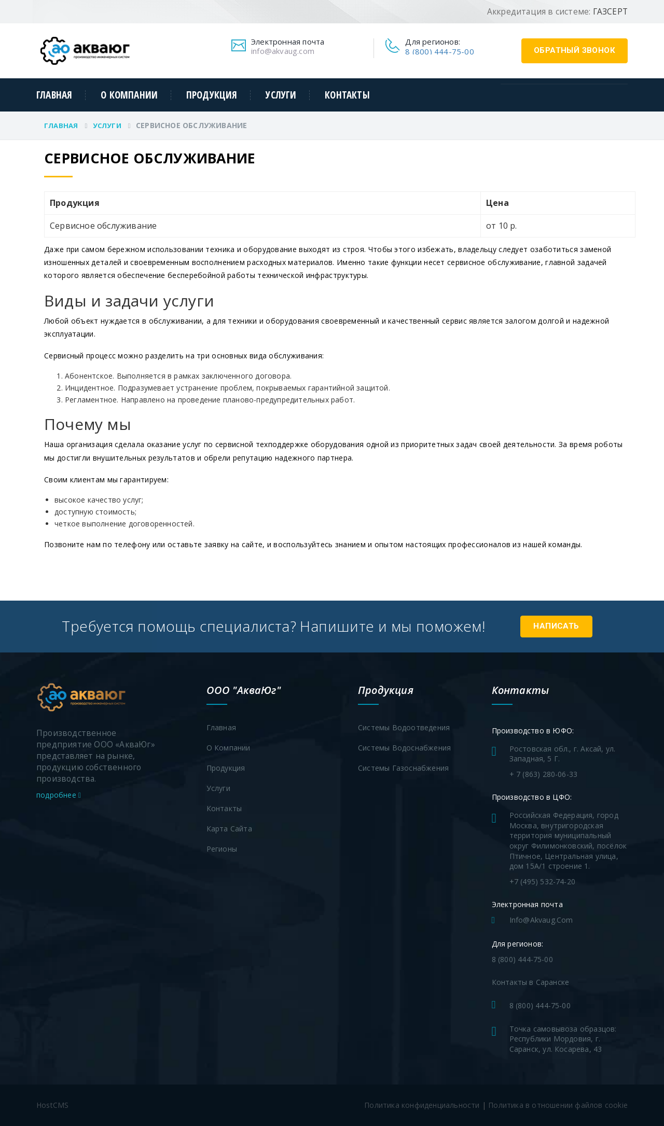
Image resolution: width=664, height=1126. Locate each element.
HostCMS (52, 1105)
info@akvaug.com (282, 51)
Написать (556, 626)
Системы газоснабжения (403, 768)
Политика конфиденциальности (421, 1105)
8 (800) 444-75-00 (439, 51)
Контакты (347, 95)
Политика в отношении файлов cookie (558, 1105)
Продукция (212, 95)
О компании (129, 95)
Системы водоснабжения (404, 748)
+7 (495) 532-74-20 (542, 881)
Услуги (281, 95)
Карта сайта (229, 828)
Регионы (221, 849)
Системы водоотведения (404, 727)
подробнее (58, 795)
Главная (54, 95)
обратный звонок (574, 50)
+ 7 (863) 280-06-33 (543, 774)
